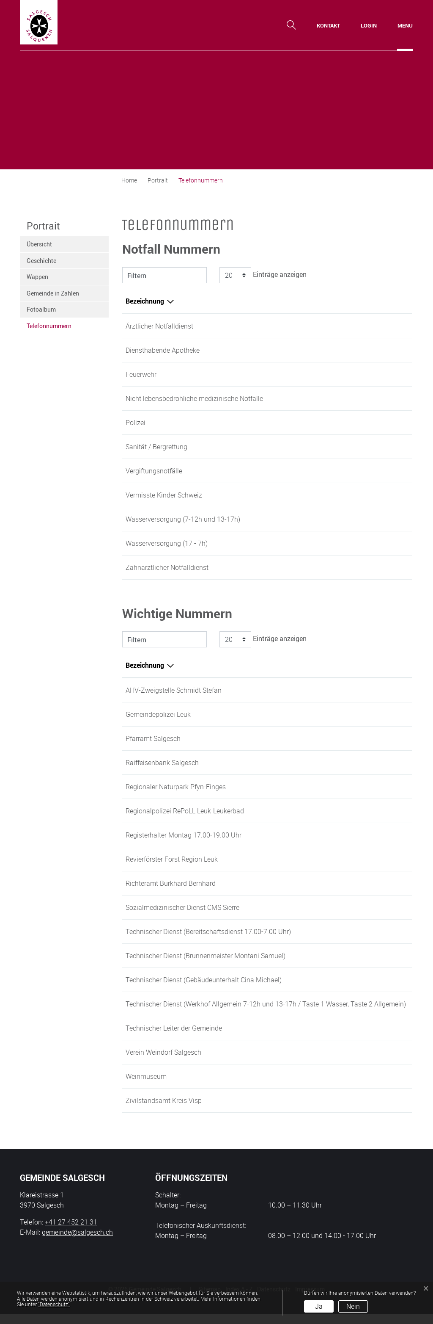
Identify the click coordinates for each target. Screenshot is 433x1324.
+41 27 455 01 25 (378, 738)
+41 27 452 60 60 (378, 786)
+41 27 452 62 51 (378, 1038)
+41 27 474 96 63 (378, 714)
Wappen (37, 277)
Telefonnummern (48, 328)
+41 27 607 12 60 (378, 1110)
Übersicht (39, 244)
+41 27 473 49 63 (378, 859)
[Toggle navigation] (405, 25)
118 (332, 374)
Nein (353, 1306)
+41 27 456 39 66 (378, 1062)
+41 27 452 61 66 (378, 762)
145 (332, 470)
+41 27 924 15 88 (353, 567)
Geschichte (41, 261)
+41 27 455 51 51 (378, 907)
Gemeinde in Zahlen (53, 293)
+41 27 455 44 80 (378, 931)
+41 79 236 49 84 (378, 979)
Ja (319, 1306)
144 (332, 446)
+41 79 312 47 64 (378, 955)
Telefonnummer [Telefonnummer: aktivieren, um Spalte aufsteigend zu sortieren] (350, 301)
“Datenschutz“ (54, 1304)
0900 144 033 (347, 326)
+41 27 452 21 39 (353, 519)
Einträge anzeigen (261, 275)
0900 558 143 (347, 350)
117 (332, 422)
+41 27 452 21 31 (378, 690)
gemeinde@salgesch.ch (77, 1242)
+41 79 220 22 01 (378, 883)
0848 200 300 (347, 398)
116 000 (339, 495)
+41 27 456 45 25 (378, 1086)
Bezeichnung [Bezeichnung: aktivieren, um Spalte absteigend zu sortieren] (145, 301)
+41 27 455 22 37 (378, 1004)
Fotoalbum (41, 309)
